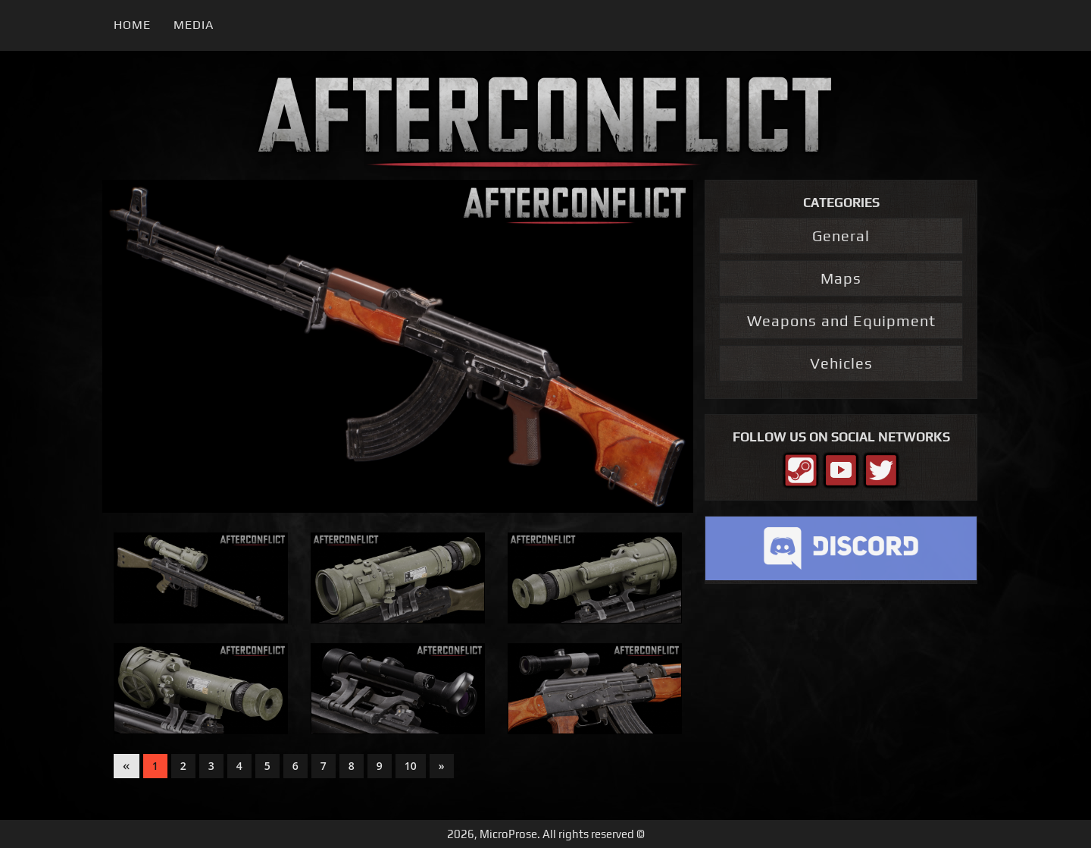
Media (193, 24)
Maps (841, 278)
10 (411, 765)
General (841, 235)
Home (132, 24)
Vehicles (841, 363)
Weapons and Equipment (841, 320)
